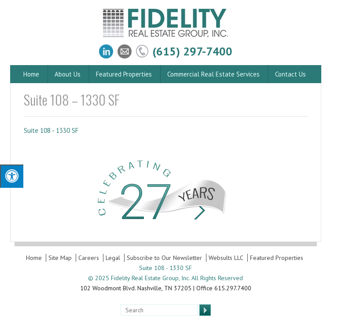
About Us (68, 74)
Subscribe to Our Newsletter (164, 258)
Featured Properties (124, 74)
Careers (88, 258)
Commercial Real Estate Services (213, 74)
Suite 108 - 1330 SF (51, 130)
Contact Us (290, 74)
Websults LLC (226, 258)
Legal (113, 258)
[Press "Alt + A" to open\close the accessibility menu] (11, 176)
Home (31, 74)
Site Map (60, 258)
